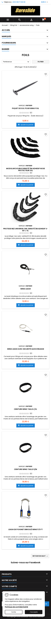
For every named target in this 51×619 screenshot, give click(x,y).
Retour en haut (40, 556)
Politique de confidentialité (16, 607)
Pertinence (16, 61)
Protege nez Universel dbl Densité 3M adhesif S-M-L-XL (25, 229)
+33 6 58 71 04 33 (18, 2)
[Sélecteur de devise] (44, 2)
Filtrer (40, 62)
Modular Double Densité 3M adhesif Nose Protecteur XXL (25, 169)
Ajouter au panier (25, 125)
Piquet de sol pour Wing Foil (25, 108)
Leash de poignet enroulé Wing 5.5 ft (25, 529)
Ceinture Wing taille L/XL (25, 409)
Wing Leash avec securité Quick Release (25, 349)
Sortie (13, 612)
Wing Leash (25, 289)
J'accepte (34, 612)
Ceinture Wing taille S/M (25, 469)
